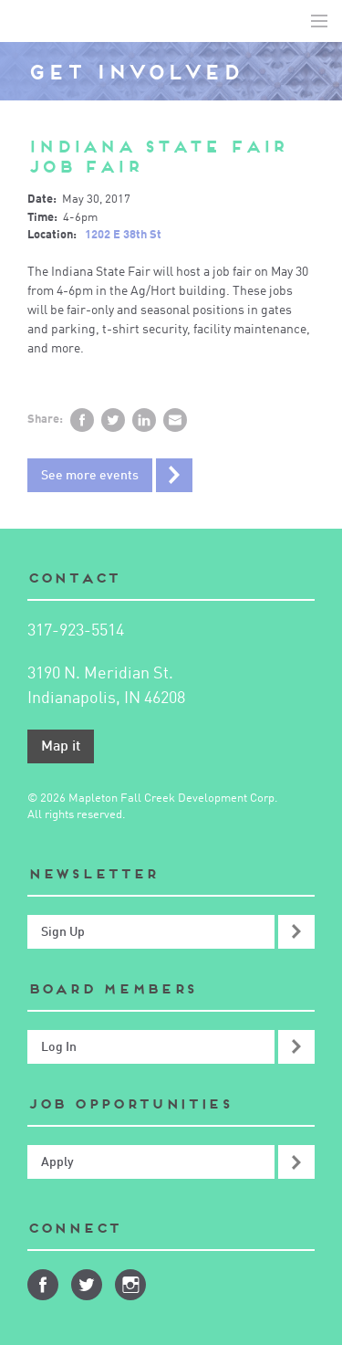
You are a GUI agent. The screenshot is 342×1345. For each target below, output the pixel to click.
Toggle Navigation (319, 21)
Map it (60, 747)
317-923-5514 (75, 631)
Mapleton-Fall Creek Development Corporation (28, 21)
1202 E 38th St (123, 235)
